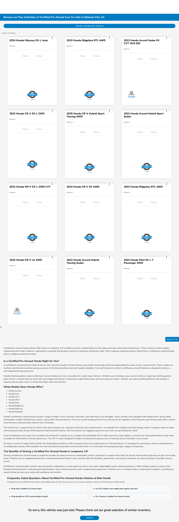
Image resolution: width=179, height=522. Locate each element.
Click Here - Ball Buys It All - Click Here (90, 26)
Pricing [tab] (39, 56)
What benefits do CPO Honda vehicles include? (29, 496)
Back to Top (172, 339)
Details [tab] (25, 56)
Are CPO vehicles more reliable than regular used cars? (116, 489)
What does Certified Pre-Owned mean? (26, 489)
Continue (89, 518)
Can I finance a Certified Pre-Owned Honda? (112, 496)
